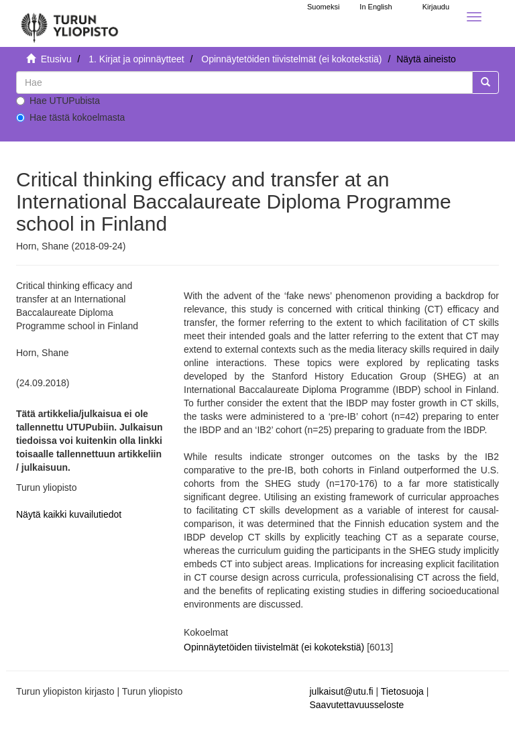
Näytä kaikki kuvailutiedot (68, 514)
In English (375, 7)
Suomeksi (323, 7)
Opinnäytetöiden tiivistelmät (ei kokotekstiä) (291, 59)
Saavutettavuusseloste (357, 704)
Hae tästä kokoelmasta (70, 117)
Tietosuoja (402, 691)
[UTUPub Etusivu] (69, 23)
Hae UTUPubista (58, 100)
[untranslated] (244, 82)
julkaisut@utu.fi (342, 691)
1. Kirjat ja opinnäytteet (136, 59)
